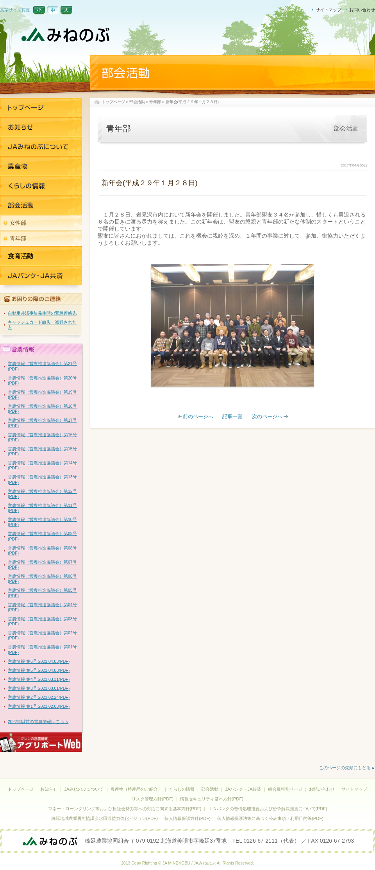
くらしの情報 (41, 185)
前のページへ (198, 416)
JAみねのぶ (66, 35)
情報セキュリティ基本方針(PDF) (211, 799)
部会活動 (137, 102)
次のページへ (267, 416)
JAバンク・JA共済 (41, 256)
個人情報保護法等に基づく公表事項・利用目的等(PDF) (270, 818)
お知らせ (41, 127)
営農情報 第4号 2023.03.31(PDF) (39, 679)
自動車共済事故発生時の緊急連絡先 (42, 313)
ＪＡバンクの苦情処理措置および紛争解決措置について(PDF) (267, 808)
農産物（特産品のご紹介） (136, 789)
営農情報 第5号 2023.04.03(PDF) (39, 670)
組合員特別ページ (285, 789)
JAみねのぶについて (41, 146)
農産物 (41, 166)
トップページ (113, 102)
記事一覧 (232, 416)
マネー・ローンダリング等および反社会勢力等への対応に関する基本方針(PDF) (125, 808)
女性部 (18, 223)
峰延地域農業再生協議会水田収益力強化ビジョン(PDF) (105, 818)
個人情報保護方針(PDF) (187, 818)
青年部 (155, 102)
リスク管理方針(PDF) (152, 799)
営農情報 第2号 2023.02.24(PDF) (39, 697)
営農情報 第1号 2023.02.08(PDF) (39, 706)
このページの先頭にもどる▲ (347, 767)
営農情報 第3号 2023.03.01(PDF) (39, 688)
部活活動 (41, 205)
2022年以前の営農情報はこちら (38, 721)
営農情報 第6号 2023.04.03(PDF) (39, 661)
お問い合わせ (362, 9)
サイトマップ (328, 9)
